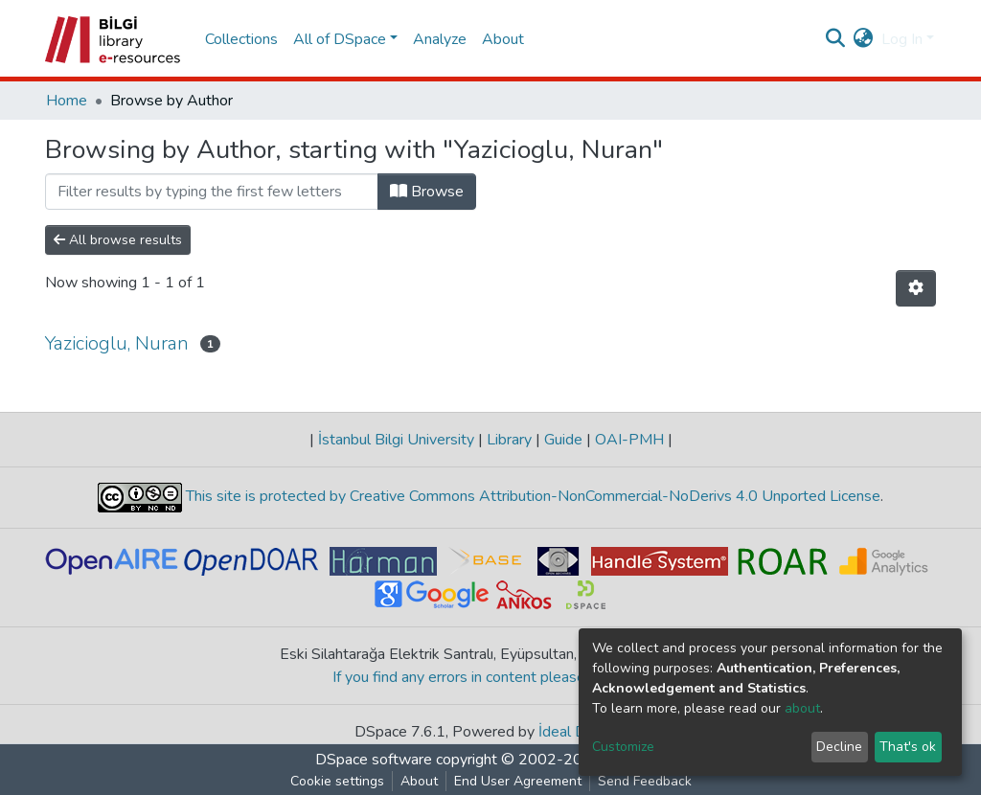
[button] (864, 39)
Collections (241, 39)
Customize (623, 747)
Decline (839, 747)
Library (509, 439)
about (802, 708)
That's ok (907, 747)
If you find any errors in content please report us (491, 677)
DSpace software (373, 759)
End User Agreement (518, 781)
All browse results (118, 240)
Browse (427, 191)
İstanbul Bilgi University (396, 439)
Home (66, 100)
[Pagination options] (916, 288)
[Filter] (211, 191)
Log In (902, 39)
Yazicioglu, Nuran (117, 343)
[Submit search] (836, 39)
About (503, 39)
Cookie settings (337, 781)
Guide (563, 439)
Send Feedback (645, 781)
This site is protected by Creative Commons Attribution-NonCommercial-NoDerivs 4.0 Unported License (531, 497)
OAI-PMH (629, 439)
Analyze (440, 39)
